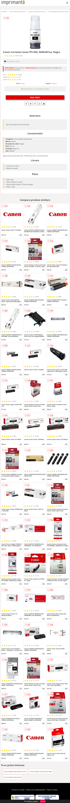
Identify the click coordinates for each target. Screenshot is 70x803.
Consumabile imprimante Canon (58, 11)
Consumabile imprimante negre (41, 771)
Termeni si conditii (18, 790)
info (21, 235)
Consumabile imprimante (17, 11)
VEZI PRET (35, 97)
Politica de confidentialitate (35, 790)
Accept (42, 801)
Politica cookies (52, 790)
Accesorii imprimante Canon (37, 11)
